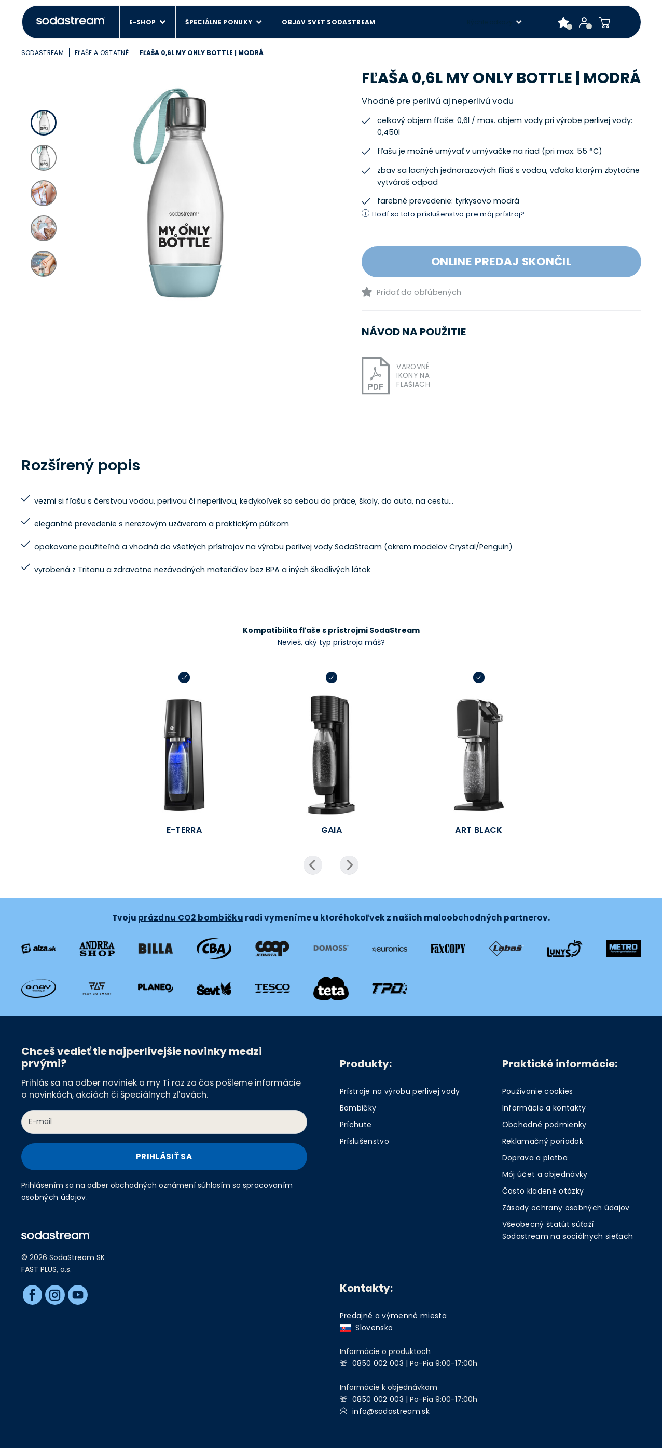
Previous (313, 865)
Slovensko (366, 1327)
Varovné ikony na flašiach (413, 375)
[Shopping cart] (604, 22)
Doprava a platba (535, 1158)
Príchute (356, 1124)
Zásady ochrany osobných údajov (566, 1207)
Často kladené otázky (543, 1191)
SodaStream (42, 52)
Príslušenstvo (364, 1141)
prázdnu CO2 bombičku (190, 917)
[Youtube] (78, 1295)
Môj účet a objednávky (545, 1174)
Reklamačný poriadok (542, 1141)
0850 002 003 (378, 1363)
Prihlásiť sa (164, 1156)
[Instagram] (55, 1295)
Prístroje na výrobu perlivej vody (400, 1091)
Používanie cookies (537, 1091)
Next (349, 865)
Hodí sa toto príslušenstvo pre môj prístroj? (448, 214)
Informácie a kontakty (544, 1108)
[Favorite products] (563, 22)
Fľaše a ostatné (102, 52)
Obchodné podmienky (544, 1124)
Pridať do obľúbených (419, 292)
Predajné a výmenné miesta (393, 1315)
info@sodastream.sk (391, 1411)
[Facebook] (33, 1295)
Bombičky (358, 1108)
